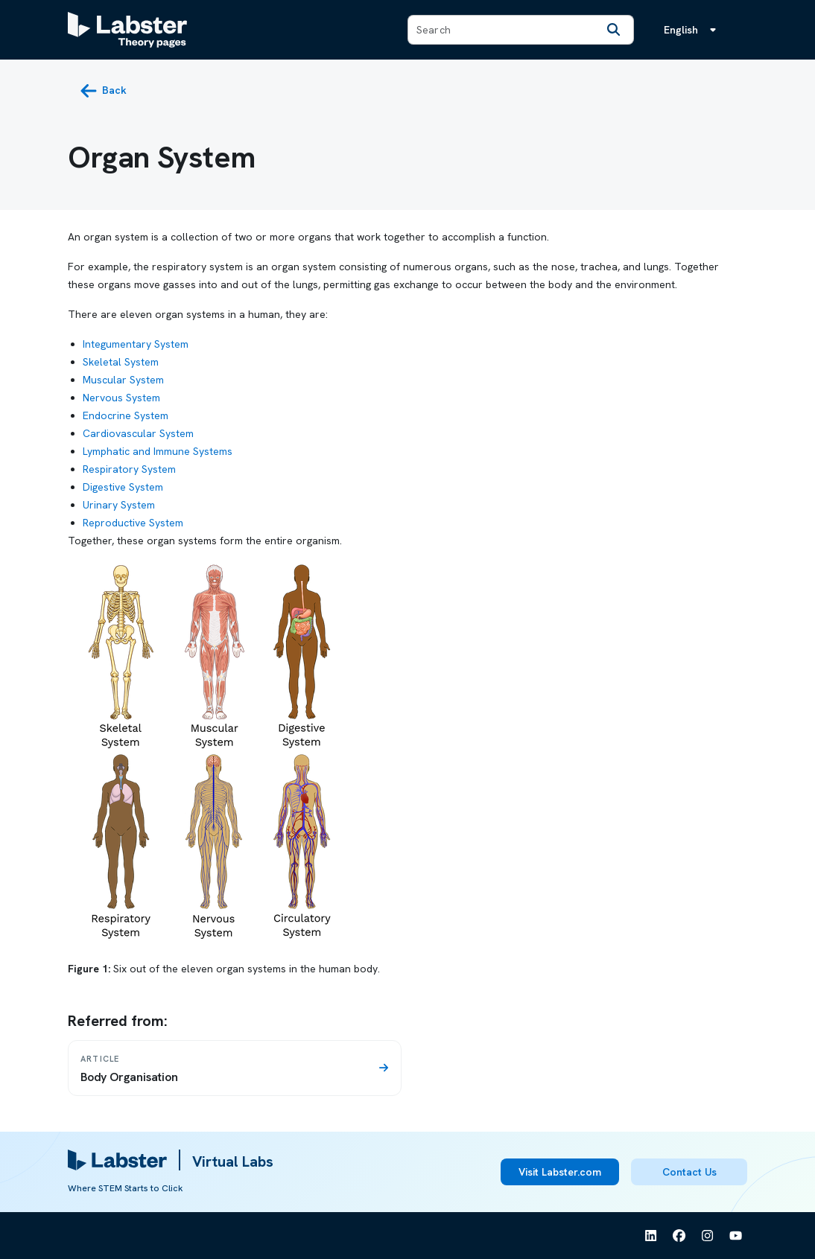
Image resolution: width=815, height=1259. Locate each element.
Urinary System (119, 504)
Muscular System (123, 379)
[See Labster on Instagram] (708, 1236)
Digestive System (123, 487)
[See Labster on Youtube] (736, 1236)
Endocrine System (125, 415)
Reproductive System (133, 522)
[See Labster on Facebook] (679, 1236)
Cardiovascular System (138, 433)
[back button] (103, 90)
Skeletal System (121, 362)
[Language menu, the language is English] (693, 29)
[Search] (614, 30)
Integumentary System (135, 344)
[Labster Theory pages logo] (127, 30)
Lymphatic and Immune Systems (157, 451)
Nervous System (121, 397)
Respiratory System (129, 469)
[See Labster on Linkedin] (651, 1236)
